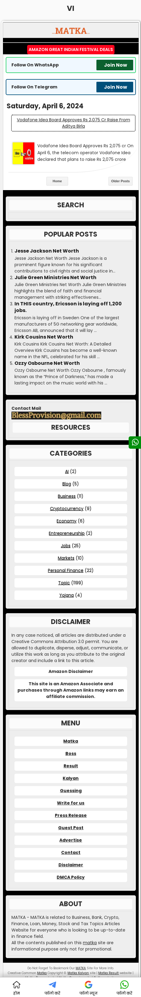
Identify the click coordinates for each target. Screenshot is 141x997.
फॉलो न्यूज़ (89, 988)
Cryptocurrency (66, 508)
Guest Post (70, 828)
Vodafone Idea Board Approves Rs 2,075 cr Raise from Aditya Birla (73, 123)
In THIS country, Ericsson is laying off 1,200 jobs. (68, 307)
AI (67, 471)
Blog (66, 484)
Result (71, 766)
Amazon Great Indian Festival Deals (71, 49)
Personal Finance (65, 570)
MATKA (81, 968)
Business (67, 496)
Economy (67, 521)
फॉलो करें (52, 988)
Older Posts (120, 181)
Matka (70, 741)
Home (57, 181)
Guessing (71, 791)
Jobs (65, 546)
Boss (70, 753)
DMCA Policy (71, 877)
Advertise (70, 840)
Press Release (71, 815)
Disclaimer (70, 865)
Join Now (115, 65)
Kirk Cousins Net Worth (43, 337)
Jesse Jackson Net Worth (46, 251)
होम (16, 988)
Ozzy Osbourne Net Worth (47, 363)
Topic (64, 583)
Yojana (66, 595)
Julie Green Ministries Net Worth (55, 277)
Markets (66, 558)
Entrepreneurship (67, 533)
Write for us (70, 803)
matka (90, 943)
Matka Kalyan (78, 973)
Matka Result (108, 973)
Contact (70, 852)
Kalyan (71, 778)
